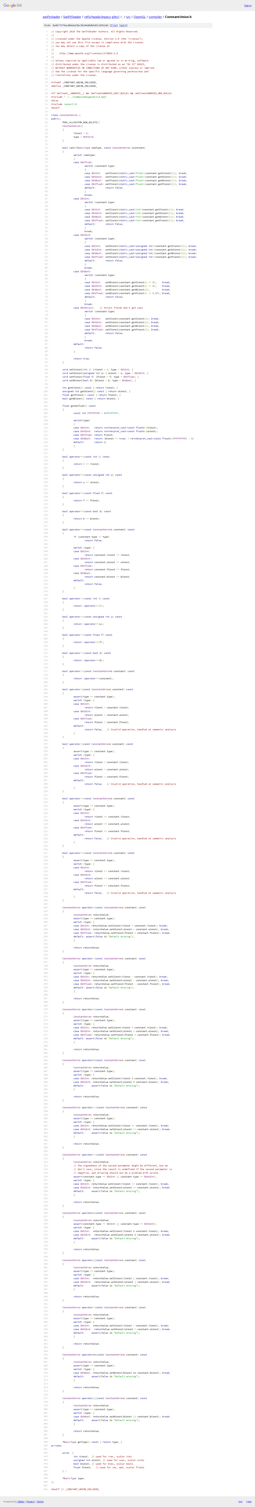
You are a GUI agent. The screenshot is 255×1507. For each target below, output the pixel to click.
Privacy (30, 1501)
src (128, 17)
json (249, 1501)
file (113, 25)
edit (123, 25)
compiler (155, 17)
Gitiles (21, 1501)
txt (240, 1501)
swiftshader (51, 17)
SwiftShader (72, 17)
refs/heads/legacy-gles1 (102, 17)
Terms (40, 1501)
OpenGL (140, 17)
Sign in (248, 5)
